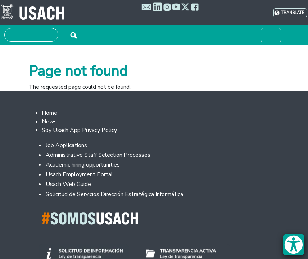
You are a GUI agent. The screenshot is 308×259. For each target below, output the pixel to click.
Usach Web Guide (68, 184)
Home (49, 113)
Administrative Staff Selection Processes (98, 155)
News (49, 122)
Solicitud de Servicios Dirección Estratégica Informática (114, 194)
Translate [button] (292, 12)
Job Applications (66, 145)
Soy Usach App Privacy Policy (79, 130)
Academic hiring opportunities (83, 165)
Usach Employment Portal (79, 174)
